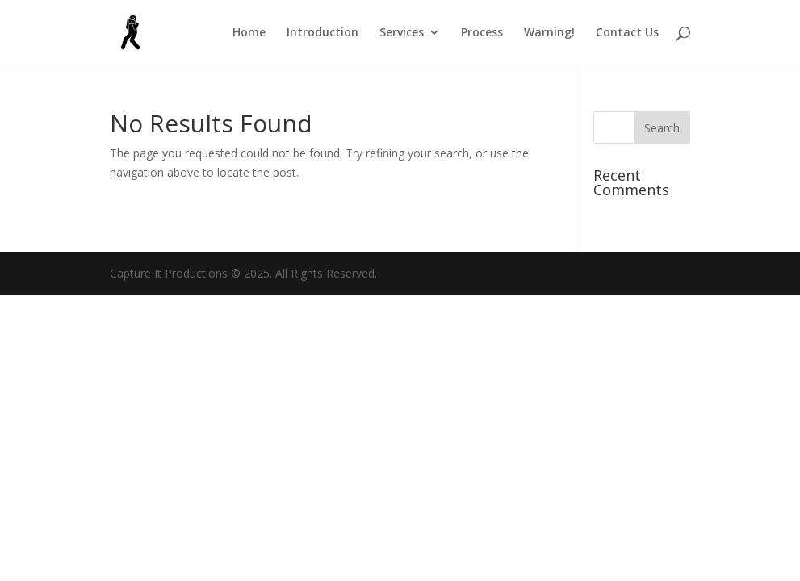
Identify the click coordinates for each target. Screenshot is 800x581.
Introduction (322, 33)
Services (401, 33)
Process (482, 33)
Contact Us (627, 33)
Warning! (549, 33)
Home (249, 33)
